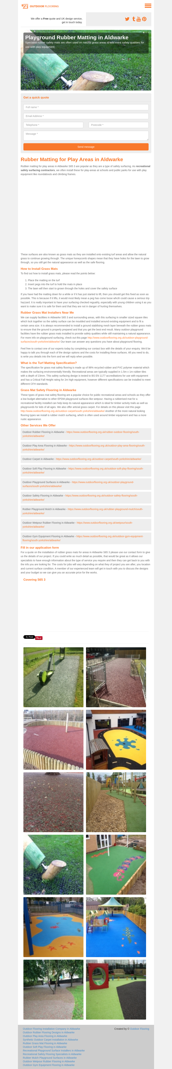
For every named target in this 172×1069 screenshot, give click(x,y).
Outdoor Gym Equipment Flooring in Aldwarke (49, 1065)
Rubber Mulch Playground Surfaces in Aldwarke (50, 1057)
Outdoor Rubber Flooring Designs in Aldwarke (49, 1032)
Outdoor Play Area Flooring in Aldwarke (45, 1036)
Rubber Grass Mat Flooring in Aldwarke (45, 1043)
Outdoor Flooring (139, 1028)
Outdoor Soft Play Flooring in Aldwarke (44, 1046)
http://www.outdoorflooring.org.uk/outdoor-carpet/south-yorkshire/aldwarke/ (63, 411)
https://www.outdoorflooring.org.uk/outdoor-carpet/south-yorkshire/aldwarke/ (98, 459)
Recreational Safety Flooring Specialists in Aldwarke (52, 1054)
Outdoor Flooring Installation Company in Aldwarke (51, 1028)
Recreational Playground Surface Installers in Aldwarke (54, 1050)
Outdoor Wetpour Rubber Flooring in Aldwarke (49, 1061)
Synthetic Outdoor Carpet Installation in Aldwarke (50, 1039)
